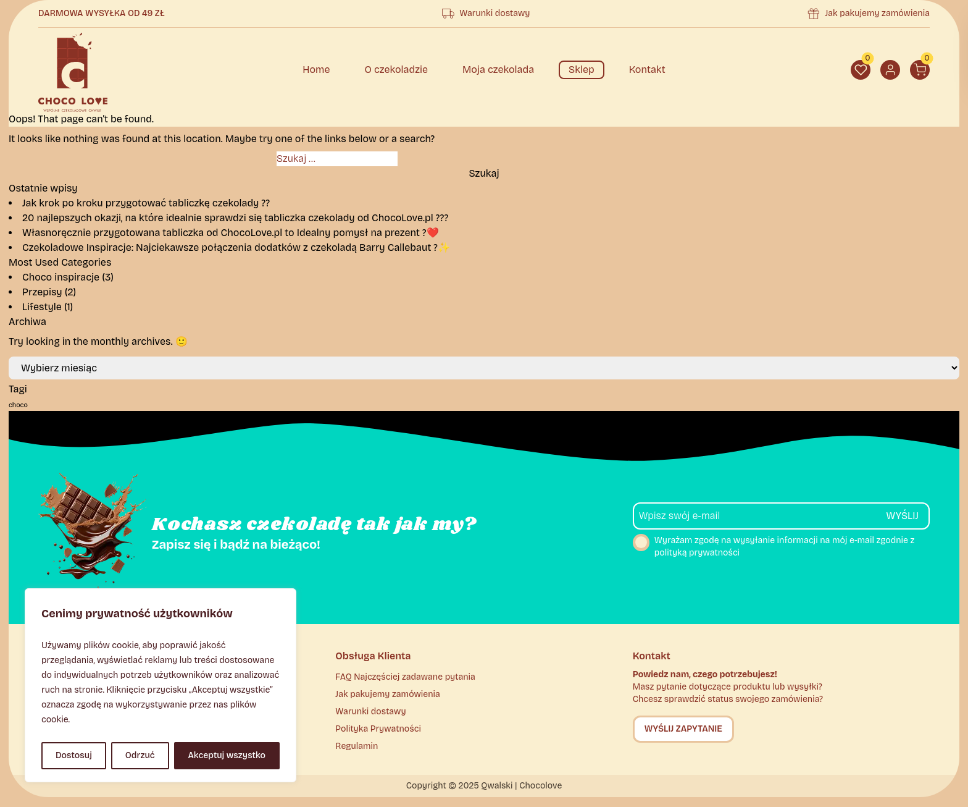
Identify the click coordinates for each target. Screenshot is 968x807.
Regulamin (356, 746)
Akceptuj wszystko (226, 755)
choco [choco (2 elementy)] (18, 405)
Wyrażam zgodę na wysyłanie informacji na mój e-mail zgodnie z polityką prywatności (774, 546)
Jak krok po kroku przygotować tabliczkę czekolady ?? (146, 203)
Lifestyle (42, 307)
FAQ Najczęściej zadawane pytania (405, 677)
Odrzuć (140, 755)
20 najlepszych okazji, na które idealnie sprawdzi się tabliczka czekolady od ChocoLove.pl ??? (235, 218)
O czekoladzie (396, 69)
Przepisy (42, 292)
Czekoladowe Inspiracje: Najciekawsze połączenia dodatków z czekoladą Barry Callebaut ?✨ (236, 247)
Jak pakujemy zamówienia (877, 13)
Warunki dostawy (494, 13)
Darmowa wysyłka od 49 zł (101, 13)
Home (316, 69)
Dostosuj (74, 755)
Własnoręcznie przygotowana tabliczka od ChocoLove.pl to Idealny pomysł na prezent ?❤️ (230, 233)
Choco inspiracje (60, 277)
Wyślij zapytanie (683, 729)
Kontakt (647, 69)
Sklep (582, 69)
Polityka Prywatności (378, 729)
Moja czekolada (498, 69)
